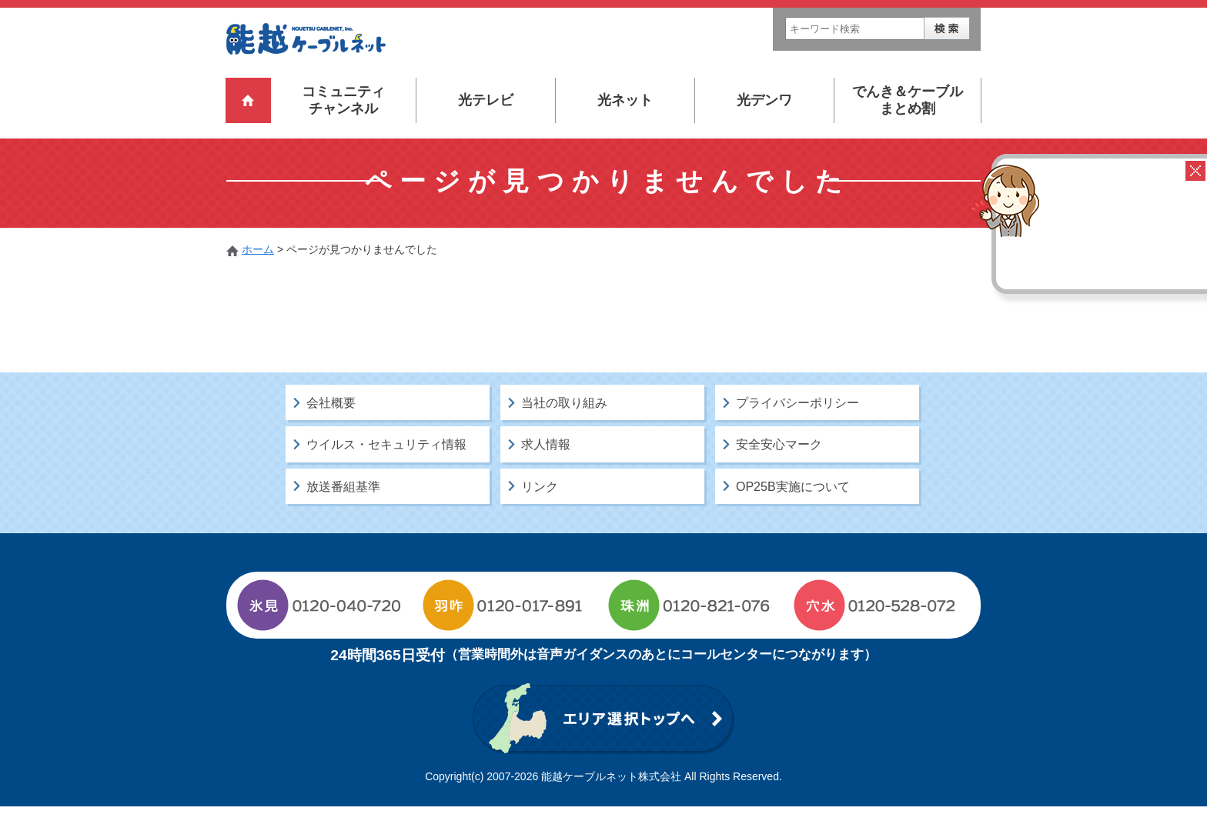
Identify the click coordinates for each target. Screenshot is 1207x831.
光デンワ (764, 100)
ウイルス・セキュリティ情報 (386, 469)
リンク (539, 511)
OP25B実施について (793, 511)
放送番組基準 (343, 511)
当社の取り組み (564, 428)
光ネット (625, 100)
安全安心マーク (779, 469)
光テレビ (485, 100)
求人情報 (545, 469)
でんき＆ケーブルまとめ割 (907, 100)
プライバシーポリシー (797, 428)
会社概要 (331, 428)
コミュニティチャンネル (343, 100)
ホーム (258, 249)
